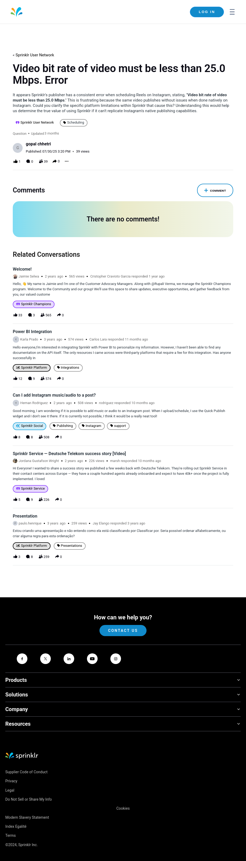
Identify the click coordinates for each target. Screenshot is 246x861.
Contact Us (123, 621)
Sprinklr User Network (35, 55)
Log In (207, 12)
